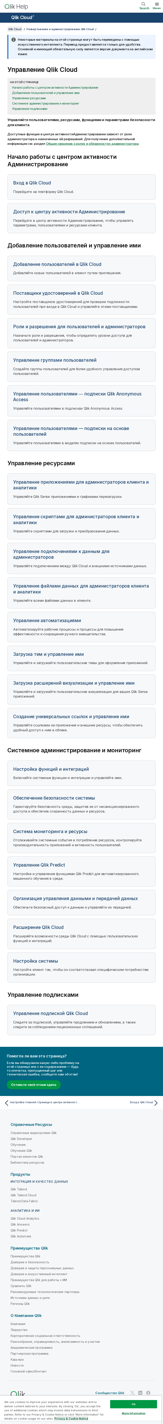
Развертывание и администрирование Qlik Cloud (60, 29)
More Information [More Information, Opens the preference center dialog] (134, 1413)
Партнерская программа (29, 1353)
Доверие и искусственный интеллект (39, 1274)
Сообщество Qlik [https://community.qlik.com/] (109, 1393)
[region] (80, 1409)
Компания (18, 1324)
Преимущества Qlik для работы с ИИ (39, 1280)
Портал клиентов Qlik (27, 1156)
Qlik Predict (19, 1230)
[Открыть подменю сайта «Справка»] (6, 18)
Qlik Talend (19, 1189)
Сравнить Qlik (21, 1286)
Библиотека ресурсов (27, 1162)
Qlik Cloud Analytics (25, 1218)
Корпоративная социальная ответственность (45, 1335)
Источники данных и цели (30, 1298)
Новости (17, 1365)
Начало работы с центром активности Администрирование (55, 87)
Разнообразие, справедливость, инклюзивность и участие (55, 1341)
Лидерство (19, 1330)
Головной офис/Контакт (29, 1371)
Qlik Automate (21, 1236)
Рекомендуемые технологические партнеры (45, 1292)
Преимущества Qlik (25, 1256)
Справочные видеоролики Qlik (34, 1133)
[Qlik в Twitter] (132, 1393)
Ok (133, 1404)
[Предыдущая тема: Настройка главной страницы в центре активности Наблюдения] (41, 1103)
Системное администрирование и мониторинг (45, 103)
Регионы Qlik (20, 1303)
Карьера (17, 1359)
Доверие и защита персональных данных (42, 1268)
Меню (157, 8)
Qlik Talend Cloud (23, 1195)
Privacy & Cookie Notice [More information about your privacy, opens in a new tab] (71, 1418)
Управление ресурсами (29, 98)
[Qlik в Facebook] (148, 1393)
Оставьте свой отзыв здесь (33, 1085)
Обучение (18, 1144)
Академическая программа (31, 1347)
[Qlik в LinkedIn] (140, 1393)
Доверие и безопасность (30, 1262)
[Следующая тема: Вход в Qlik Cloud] (121, 1103)
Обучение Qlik (21, 1150)
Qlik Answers (20, 1224)
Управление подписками (29, 108)
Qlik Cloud (22, 17)
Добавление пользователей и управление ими (46, 93)
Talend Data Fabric (24, 1201)
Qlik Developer (21, 1139)
